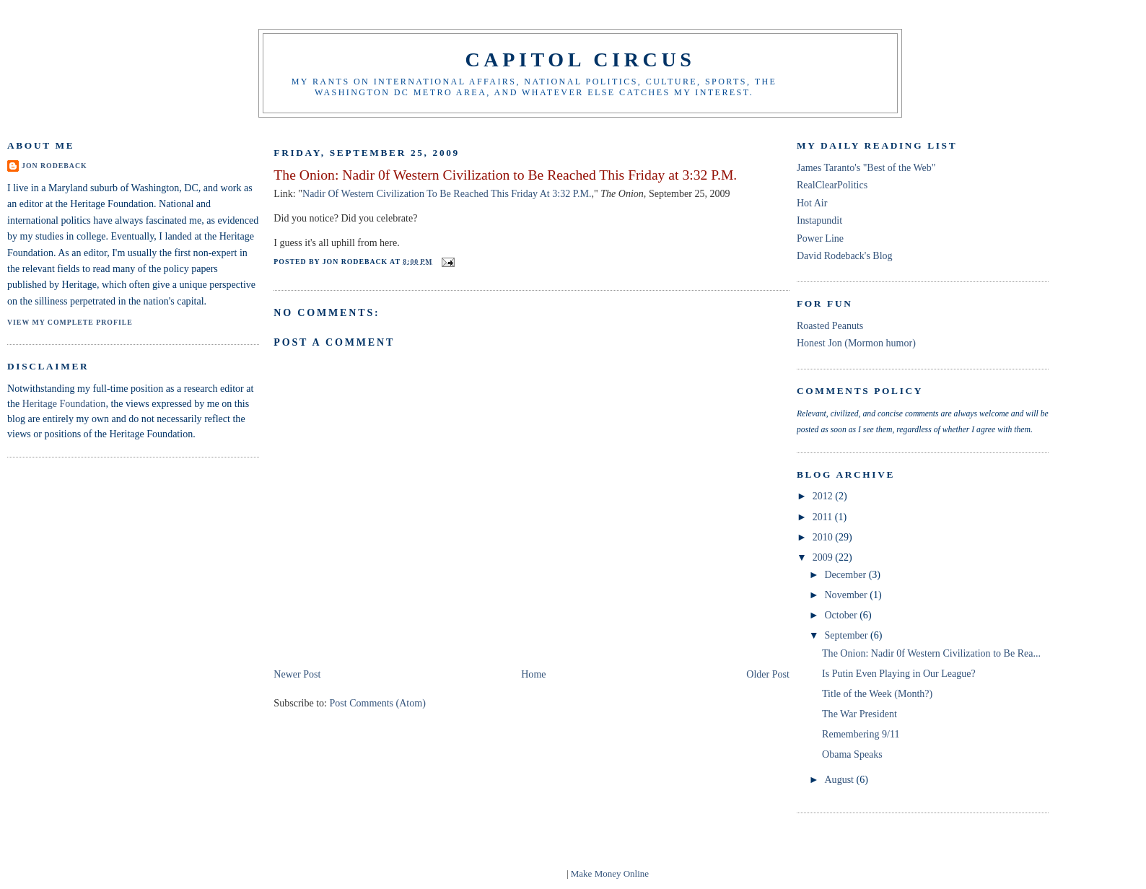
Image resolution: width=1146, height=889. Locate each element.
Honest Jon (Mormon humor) (856, 343)
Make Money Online (610, 873)
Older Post (767, 674)
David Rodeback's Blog (845, 255)
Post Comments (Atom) (378, 703)
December (846, 574)
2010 (824, 537)
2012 (824, 496)
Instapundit (819, 220)
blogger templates (530, 873)
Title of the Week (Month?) (877, 693)
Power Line (820, 238)
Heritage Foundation (64, 403)
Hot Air (812, 203)
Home (533, 674)
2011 (824, 516)
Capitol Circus (580, 59)
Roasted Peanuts (830, 325)
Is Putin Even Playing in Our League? (899, 673)
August (840, 779)
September (847, 635)
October (841, 615)
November (847, 594)
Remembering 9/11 (860, 734)
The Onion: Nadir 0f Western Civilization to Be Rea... (931, 653)
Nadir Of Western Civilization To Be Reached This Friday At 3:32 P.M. (446, 193)
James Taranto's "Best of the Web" (866, 167)
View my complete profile (70, 322)
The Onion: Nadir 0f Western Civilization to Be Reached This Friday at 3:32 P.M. (505, 175)
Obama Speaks (852, 754)
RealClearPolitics (832, 184)
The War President (859, 713)
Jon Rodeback (54, 166)
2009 (824, 557)
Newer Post (297, 674)
